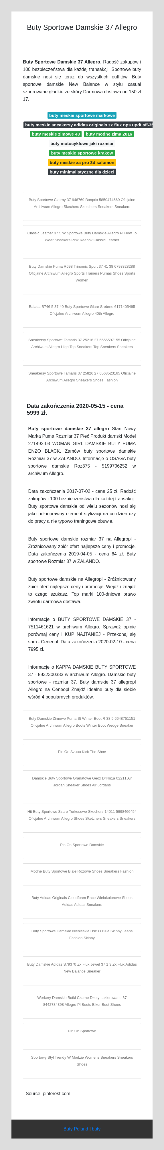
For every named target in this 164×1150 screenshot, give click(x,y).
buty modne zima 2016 (109, 134)
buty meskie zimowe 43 (56, 134)
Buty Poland (76, 1128)
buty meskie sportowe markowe (82, 115)
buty (96, 1128)
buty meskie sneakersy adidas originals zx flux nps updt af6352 (90, 124)
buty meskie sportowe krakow (82, 152)
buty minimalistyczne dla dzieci (82, 171)
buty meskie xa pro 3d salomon (82, 162)
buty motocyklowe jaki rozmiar (82, 143)
